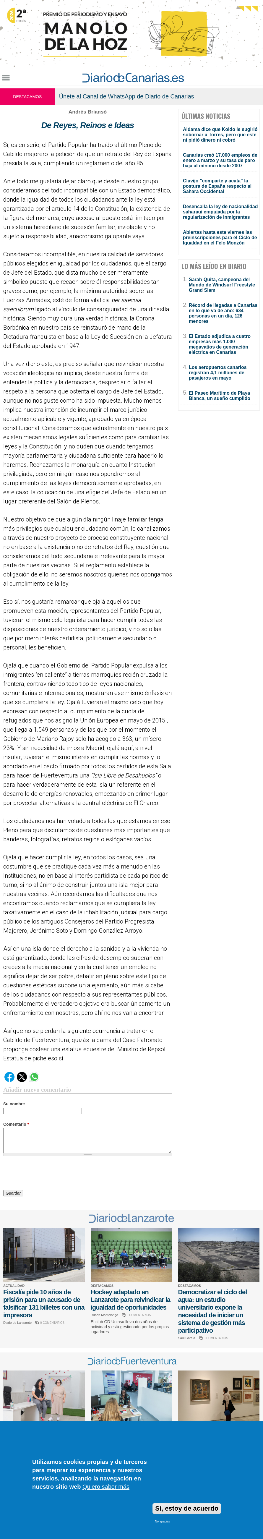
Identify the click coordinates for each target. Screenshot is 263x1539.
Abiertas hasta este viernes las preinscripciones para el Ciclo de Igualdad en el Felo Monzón (220, 237)
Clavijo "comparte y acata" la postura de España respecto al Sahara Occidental (217, 186)
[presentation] (48, 1173)
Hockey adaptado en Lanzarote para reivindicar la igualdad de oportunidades (130, 1299)
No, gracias (162, 1521)
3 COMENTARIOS (216, 1338)
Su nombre (14, 1103)
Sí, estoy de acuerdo (186, 1508)
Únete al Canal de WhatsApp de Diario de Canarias (126, 96)
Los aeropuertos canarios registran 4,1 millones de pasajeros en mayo (218, 372)
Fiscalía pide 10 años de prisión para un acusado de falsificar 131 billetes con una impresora (44, 1303)
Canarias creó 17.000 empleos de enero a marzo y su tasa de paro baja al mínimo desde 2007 (220, 160)
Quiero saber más (105, 1486)
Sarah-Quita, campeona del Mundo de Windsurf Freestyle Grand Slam (222, 285)
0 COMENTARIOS (52, 1322)
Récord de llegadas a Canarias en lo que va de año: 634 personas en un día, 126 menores (223, 313)
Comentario (16, 1124)
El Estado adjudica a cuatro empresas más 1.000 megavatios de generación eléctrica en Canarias (220, 344)
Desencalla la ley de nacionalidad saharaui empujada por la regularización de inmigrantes (220, 212)
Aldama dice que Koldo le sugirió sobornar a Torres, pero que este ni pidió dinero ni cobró (220, 134)
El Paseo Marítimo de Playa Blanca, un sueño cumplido (219, 396)
